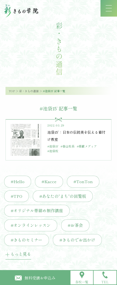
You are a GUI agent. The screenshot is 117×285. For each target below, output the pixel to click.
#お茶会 (75, 225)
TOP (12, 91)
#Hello (18, 181)
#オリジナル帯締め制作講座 (37, 210)
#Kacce (49, 181)
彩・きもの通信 (29, 91)
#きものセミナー (26, 240)
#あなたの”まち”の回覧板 (62, 196)
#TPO (16, 196)
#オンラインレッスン (31, 225)
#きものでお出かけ (77, 240)
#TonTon (83, 181)
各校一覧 (81, 277)
